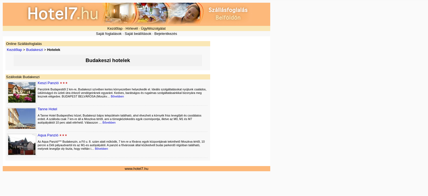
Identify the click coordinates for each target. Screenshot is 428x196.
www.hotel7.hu (136, 169)
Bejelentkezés (165, 34)
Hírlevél (132, 28)
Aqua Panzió (48, 135)
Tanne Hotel (47, 109)
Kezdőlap (115, 28)
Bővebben (117, 96)
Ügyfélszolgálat (153, 28)
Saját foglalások (108, 34)
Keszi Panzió (48, 83)
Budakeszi (34, 50)
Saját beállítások (138, 34)
